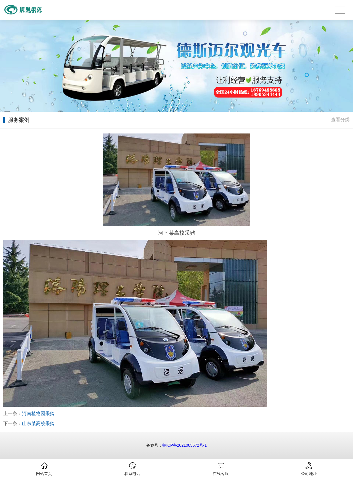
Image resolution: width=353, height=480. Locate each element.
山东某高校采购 (38, 423)
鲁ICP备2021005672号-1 (184, 445)
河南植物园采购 (38, 413)
